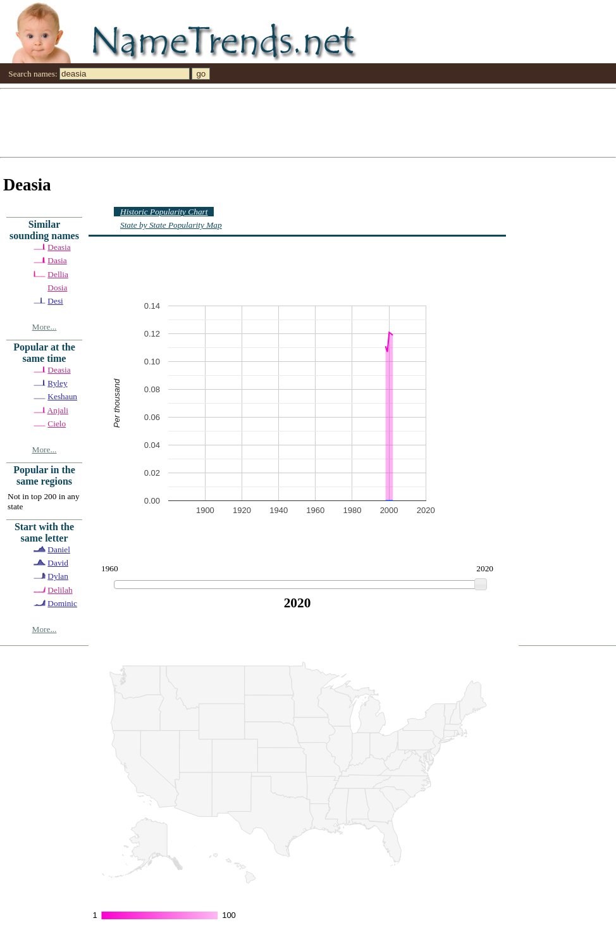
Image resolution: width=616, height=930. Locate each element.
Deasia (58, 247)
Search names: (32, 73)
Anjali (57, 410)
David (57, 562)
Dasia (56, 260)
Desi (55, 301)
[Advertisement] (126, 122)
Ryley (57, 383)
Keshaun (62, 396)
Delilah (59, 590)
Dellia (57, 274)
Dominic (62, 603)
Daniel (58, 549)
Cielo (56, 423)
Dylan (57, 576)
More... (44, 327)
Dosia (57, 287)
